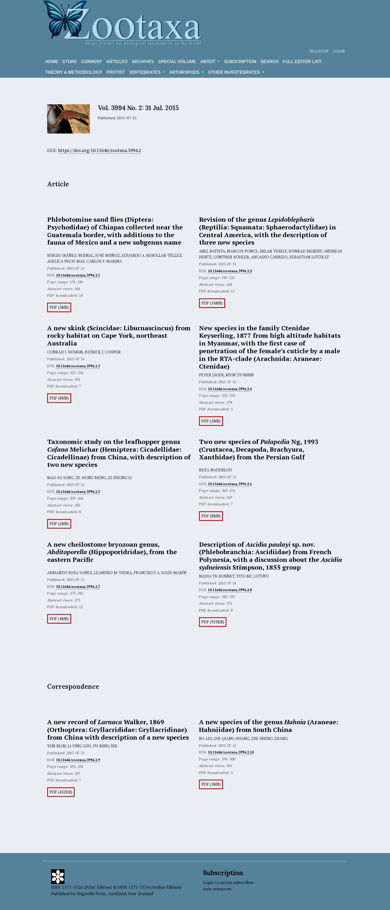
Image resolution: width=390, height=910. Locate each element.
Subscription (240, 61)
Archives (143, 61)
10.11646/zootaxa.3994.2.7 (78, 586)
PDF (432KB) (61, 791)
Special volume (177, 61)
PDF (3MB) (59, 307)
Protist (115, 72)
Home (51, 61)
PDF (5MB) (211, 420)
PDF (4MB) (59, 618)
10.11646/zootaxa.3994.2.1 (78, 275)
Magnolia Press (91, 893)
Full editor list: (302, 61)
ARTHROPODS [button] (185, 72)
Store (69, 61)
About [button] (208, 61)
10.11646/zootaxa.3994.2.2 (230, 271)
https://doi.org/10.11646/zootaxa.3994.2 (99, 150)
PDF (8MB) (59, 398)
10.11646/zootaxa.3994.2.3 (78, 366)
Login (339, 51)
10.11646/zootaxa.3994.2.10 (231, 752)
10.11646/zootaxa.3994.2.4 (230, 388)
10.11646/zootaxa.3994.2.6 (230, 483)
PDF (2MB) (59, 523)
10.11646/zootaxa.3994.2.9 (78, 759)
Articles (117, 61)
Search (270, 61)
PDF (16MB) (212, 303)
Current (91, 61)
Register (319, 51)
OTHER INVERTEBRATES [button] (234, 72)
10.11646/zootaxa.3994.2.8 (230, 589)
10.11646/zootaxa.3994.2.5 (78, 491)
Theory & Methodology (73, 72)
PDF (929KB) (212, 621)
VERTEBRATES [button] (145, 72)
